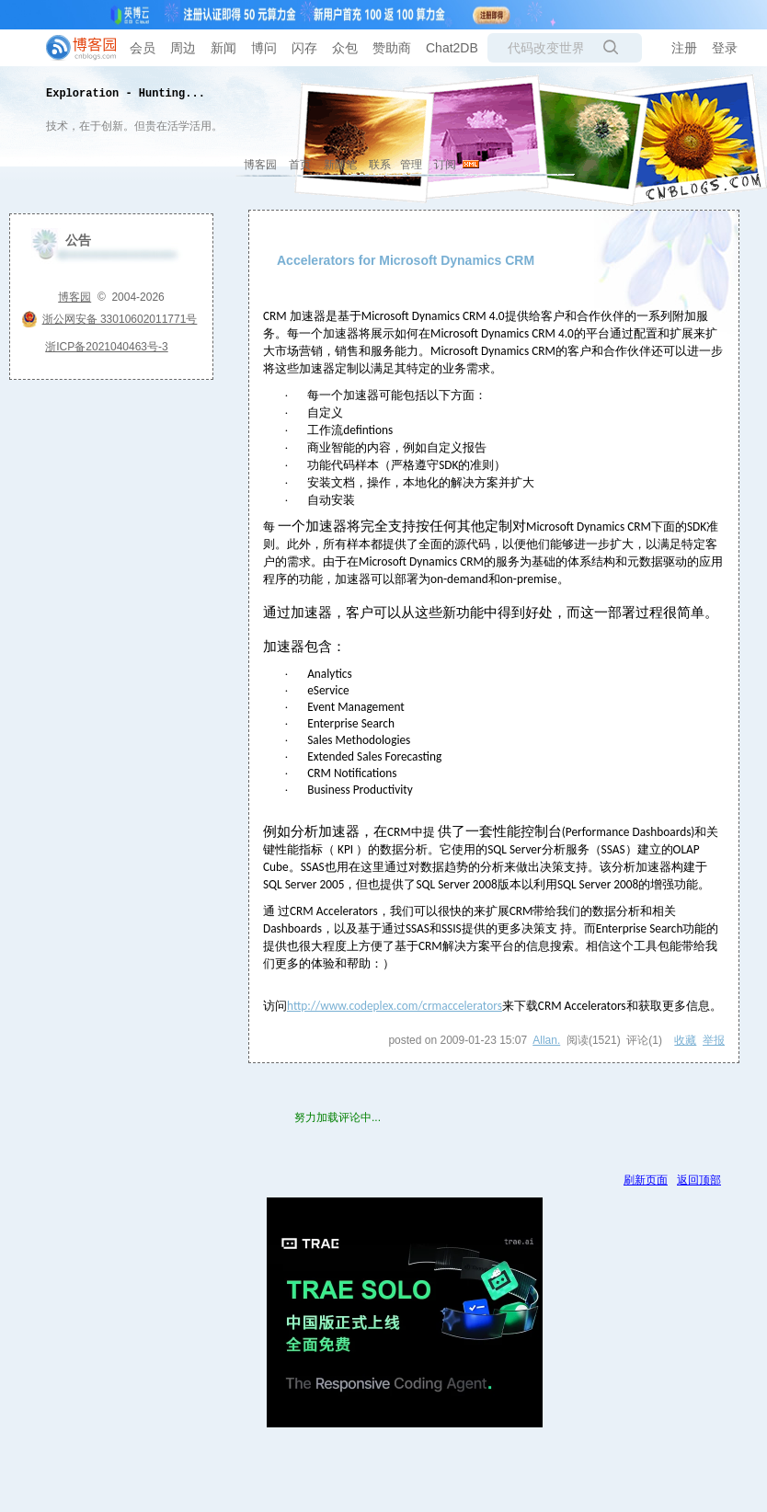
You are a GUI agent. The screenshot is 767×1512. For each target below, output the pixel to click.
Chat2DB (452, 47)
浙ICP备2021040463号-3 (106, 346)
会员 (142, 47)
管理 (411, 164)
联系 (380, 164)
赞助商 (391, 47)
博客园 (260, 164)
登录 (725, 47)
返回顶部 (699, 1180)
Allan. (546, 1040)
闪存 (304, 47)
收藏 (685, 1040)
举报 (714, 1040)
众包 (345, 47)
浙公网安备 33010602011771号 (109, 319)
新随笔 (340, 164)
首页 (300, 164)
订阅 (445, 164)
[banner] (73, 48)
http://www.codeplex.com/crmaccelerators (394, 1006)
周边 (183, 47)
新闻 (223, 47)
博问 (264, 47)
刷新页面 (646, 1180)
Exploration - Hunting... (125, 93)
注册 (684, 47)
